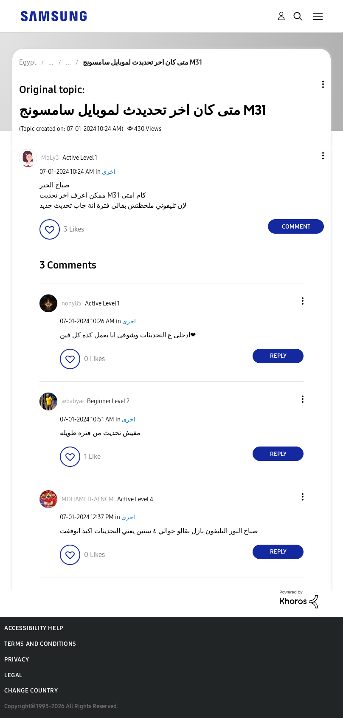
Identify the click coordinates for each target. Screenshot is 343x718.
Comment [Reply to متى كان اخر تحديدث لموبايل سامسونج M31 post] (296, 226)
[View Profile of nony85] (72, 303)
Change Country (31, 690)
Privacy (16, 659)
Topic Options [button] (308, 84)
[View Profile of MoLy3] (50, 157)
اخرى (108, 171)
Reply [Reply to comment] (278, 355)
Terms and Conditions (40, 643)
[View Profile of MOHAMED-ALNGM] (88, 499)
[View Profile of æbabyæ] (73, 401)
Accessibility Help (33, 628)
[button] (309, 155)
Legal (13, 675)
